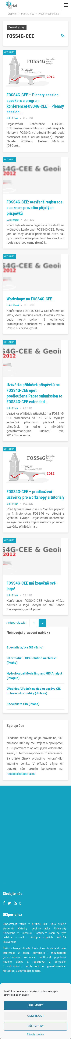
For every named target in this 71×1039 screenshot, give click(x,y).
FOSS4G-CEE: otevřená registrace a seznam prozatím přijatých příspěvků (34, 208)
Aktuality (9, 52)
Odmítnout (35, 1016)
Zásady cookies (35, 1034)
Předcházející (16, 622)
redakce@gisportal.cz (21, 774)
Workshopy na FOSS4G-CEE (29, 299)
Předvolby (35, 1026)
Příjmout (35, 1005)
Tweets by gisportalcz (18, 883)
